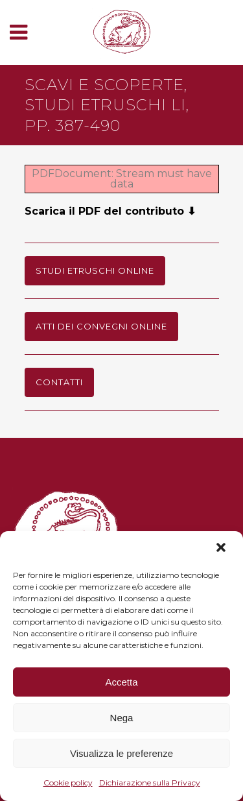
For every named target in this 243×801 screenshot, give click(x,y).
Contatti (59, 382)
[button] (222, 548)
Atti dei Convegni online (101, 326)
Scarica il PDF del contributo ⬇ (110, 211)
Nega (121, 717)
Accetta (121, 681)
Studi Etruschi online (95, 270)
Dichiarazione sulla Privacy (149, 782)
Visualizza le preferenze (121, 753)
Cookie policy (68, 782)
